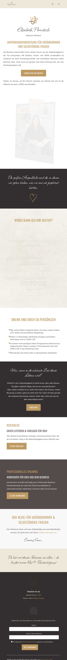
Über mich (33, 407)
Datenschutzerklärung (29, 642)
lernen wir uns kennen (33, 73)
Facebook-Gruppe (38, 598)
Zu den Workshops (17, 495)
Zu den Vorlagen (17, 446)
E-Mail (39, 595)
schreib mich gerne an (47, 532)
